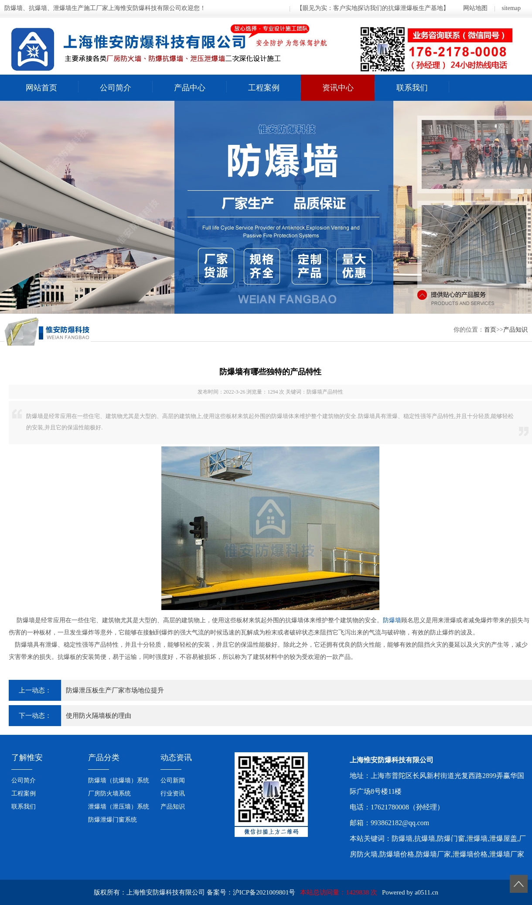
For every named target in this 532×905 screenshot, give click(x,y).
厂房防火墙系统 (109, 793)
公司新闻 (172, 780)
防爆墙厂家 (433, 854)
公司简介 (115, 87)
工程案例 (264, 87)
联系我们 (412, 87)
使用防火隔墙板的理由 (98, 715)
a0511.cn (426, 892)
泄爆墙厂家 (506, 854)
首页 (490, 329)
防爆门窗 (451, 838)
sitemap (511, 8)
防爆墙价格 (396, 854)
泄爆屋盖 (503, 838)
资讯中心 (338, 87)
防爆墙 (392, 620)
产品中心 (189, 87)
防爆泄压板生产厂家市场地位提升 (115, 690)
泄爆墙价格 (470, 854)
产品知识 (515, 329)
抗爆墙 (424, 838)
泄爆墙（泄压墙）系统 (118, 806)
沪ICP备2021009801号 (264, 892)
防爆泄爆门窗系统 (112, 819)
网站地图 (475, 8)
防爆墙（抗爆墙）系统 (118, 780)
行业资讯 (172, 793)
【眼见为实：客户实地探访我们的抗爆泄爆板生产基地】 (373, 8)
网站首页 (41, 87)
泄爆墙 (477, 838)
